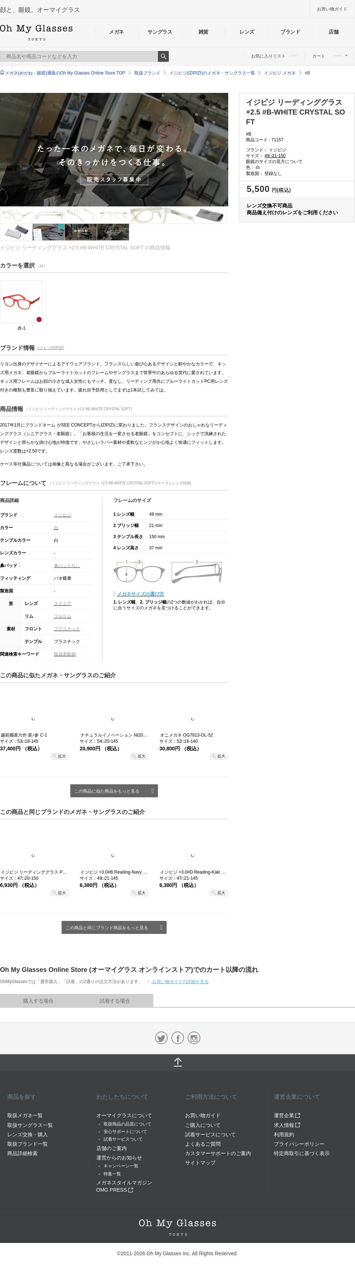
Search (163, 56)
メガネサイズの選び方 (140, 594)
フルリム (62, 616)
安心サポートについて (125, 1131)
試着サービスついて (123, 1139)
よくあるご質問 (203, 1144)
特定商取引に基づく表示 (302, 1153)
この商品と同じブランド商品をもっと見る (107, 927)
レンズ (246, 32)
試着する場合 (115, 1001)
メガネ (116, 32)
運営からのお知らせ (119, 1158)
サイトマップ (200, 1163)
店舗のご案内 (111, 1148)
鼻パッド (10, 565)
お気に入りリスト (274, 56)
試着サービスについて (210, 1134)
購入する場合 (38, 1001)
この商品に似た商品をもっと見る (106, 791)
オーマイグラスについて (124, 1115)
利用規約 (284, 1134)
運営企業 (287, 1115)
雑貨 (203, 32)
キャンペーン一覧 (121, 1165)
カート (329, 56)
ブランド (290, 32)
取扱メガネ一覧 (25, 1115)
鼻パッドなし (67, 565)
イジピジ (62, 515)
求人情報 (287, 1125)
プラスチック (67, 628)
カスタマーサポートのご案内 (218, 1153)
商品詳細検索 (22, 1153)
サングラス (159, 32)
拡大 (62, 756)
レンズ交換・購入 (27, 1134)
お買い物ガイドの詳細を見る (180, 981)
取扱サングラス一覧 (30, 1125)
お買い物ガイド (332, 9)
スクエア (62, 603)
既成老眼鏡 (65, 654)
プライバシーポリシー (299, 1144)
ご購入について (203, 1125)
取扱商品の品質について (127, 1124)
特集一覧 (112, 1173)
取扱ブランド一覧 (27, 1144)
